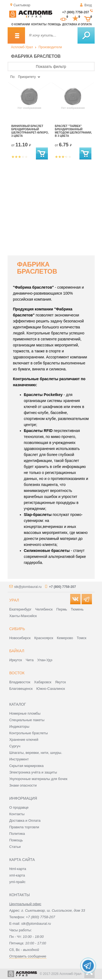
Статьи (15, 847)
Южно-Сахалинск (50, 689)
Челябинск (43, 609)
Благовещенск (21, 689)
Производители (50, 47)
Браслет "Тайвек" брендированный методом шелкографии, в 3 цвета (73, 131)
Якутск (60, 682)
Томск (81, 638)
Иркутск (15, 660)
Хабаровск (42, 682)
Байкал (16, 651)
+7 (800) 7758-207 (75, 12)
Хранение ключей (23, 740)
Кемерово (65, 638)
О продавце (19, 807)
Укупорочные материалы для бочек (38, 779)
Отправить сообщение (27, 956)
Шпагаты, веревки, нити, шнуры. (35, 753)
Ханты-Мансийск (23, 616)
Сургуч (14, 746)
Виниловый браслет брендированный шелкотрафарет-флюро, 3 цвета (30, 131)
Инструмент (19, 759)
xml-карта (17, 875)
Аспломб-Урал (22, 47)
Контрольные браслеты (28, 733)
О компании (20, 24)
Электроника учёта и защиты (33, 772)
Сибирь (17, 629)
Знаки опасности (23, 785)
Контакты (39, 24)
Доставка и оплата (77, 24)
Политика (17, 834)
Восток (16, 673)
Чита (29, 660)
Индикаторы (19, 726)
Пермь (61, 609)
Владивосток (19, 682)
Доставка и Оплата (25, 820)
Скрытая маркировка (26, 766)
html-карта (17, 869)
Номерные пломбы (25, 713)
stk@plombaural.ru (28, 587)
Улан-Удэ (44, 660)
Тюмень (77, 609)
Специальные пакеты (27, 720)
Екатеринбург (20, 609)
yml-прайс (17, 882)
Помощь (54, 24)
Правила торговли (24, 827)
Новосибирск (20, 638)
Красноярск (43, 638)
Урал (14, 600)
